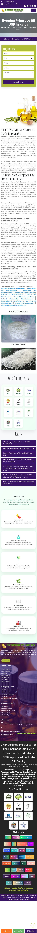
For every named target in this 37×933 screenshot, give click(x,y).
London (14, 847)
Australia (28, 867)
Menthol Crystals (6, 706)
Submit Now (19, 81)
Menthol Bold (5, 710)
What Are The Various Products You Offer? (16, 447)
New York (15, 834)
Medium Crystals (6, 712)
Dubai (8, 834)
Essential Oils (5, 689)
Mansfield (30, 847)
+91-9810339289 (7, 2)
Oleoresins (4, 693)
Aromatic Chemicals (7, 691)
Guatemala (29, 854)
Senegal (24, 873)
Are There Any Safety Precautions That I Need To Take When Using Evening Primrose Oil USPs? (18, 467)
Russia (6, 854)
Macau (30, 841)
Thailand (6, 873)
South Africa (18, 880)
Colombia (16, 860)
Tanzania (27, 880)
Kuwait (7, 847)
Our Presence (5, 672)
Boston (21, 847)
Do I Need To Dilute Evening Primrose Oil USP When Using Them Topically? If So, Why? (17, 474)
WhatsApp (18, 931)
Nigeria (32, 873)
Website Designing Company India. (18, 896)
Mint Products (5, 687)
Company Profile (6, 666)
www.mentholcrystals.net (26, 730)
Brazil (23, 860)
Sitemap (4, 670)
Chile (13, 867)
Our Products (5, 668)
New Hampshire (26, 834)
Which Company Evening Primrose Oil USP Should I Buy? (16, 442)
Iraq (14, 841)
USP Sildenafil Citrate (19, 343)
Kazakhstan (22, 841)
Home (6, 39)
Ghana (9, 880)
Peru (7, 867)
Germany (20, 867)
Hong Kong (15, 873)
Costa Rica (6, 860)
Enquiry (30, 931)
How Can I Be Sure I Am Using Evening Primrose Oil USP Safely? (18, 481)
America (7, 841)
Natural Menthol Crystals (8, 708)
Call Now (6, 931)
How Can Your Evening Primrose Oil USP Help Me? (17, 453)
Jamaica (21, 854)
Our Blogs (4, 677)
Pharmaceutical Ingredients (9, 695)
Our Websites (5, 679)
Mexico (13, 854)
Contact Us (5, 675)
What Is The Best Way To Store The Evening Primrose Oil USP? (17, 459)
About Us (6, 658)
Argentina (31, 860)
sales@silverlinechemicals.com (11, 4)
